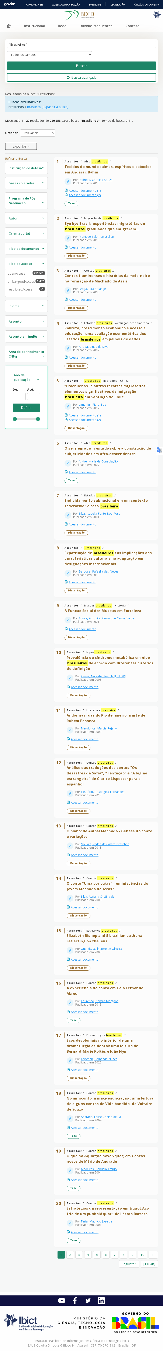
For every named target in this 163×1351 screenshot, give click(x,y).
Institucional (34, 26)
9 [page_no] (132, 1254)
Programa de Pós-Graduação (23, 200)
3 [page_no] (79, 1254)
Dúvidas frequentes (96, 26)
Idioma (14, 306)
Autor (13, 218)
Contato (132, 26)
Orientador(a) (19, 233)
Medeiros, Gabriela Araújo (99, 1169)
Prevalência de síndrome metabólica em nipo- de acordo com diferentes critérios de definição (110, 663)
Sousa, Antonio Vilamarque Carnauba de (106, 618)
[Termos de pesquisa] (81, 44)
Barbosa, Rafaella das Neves (98, 571)
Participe (95, 4)
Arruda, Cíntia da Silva (93, 347)
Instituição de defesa (25, 168)
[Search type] (49, 54)
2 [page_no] (70, 1254)
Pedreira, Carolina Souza (95, 180)
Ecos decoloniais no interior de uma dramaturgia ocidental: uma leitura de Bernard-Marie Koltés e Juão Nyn (102, 1046)
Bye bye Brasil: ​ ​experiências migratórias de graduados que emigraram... (105, 226)
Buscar (81, 65)
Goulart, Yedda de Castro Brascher (105, 844)
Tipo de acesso (20, 263)
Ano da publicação (22, 377)
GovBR (9, 4)
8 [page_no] (124, 1254)
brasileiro (34, 107)
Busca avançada (82, 77)
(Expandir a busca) (55, 107)
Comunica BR (34, 4)
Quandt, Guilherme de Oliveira (101, 949)
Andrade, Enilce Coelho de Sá (101, 1117)
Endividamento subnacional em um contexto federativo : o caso (106, 503)
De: (15, 389)
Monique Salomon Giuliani (97, 237)
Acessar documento (82, 247)
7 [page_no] (115, 1254)
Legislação (118, 4)
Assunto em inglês (23, 336)
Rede (62, 26)
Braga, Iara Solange (92, 289)
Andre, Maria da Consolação (98, 461)
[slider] (15, 419)
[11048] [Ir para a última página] (149, 1264)
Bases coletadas (21, 183)
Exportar (20, 146)
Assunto (15, 321)
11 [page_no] (153, 1254)
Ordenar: (11, 133)
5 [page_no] (97, 1254)
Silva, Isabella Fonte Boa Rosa (99, 513)
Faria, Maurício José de (96, 1221)
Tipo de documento (24, 248)
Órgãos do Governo (147, 4)
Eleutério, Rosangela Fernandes (102, 792)
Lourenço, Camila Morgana (99, 1001)
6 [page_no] (106, 1254)
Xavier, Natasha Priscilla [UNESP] (103, 676)
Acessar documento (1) (85, 191)
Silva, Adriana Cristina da (97, 896)
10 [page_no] (142, 1254)
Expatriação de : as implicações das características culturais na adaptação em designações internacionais (108, 558)
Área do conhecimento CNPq (26, 354)
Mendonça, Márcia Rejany (99, 728)
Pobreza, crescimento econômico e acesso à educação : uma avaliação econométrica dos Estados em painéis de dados (105, 334)
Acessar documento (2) (85, 195)
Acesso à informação (66, 4)
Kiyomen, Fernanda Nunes (99, 1059)
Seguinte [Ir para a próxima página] (129, 1264)
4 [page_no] (88, 1254)
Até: (30, 389)
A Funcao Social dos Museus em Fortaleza (103, 610)
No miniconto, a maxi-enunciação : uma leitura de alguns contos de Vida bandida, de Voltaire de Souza (110, 1104)
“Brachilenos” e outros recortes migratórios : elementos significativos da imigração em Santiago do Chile (106, 391)
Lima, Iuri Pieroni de (92, 404)
